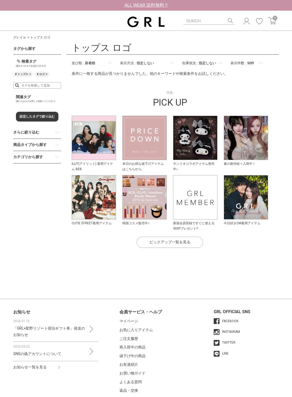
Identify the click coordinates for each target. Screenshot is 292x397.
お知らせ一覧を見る (30, 367)
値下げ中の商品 (132, 356)
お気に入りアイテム (136, 330)
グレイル (19, 37)
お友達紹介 (128, 364)
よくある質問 (130, 382)
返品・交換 (128, 390)
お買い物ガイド (132, 373)
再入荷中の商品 (132, 347)
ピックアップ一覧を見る (169, 242)
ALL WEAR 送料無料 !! (146, 5)
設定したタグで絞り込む (37, 116)
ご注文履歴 (128, 338)
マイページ (128, 321)
